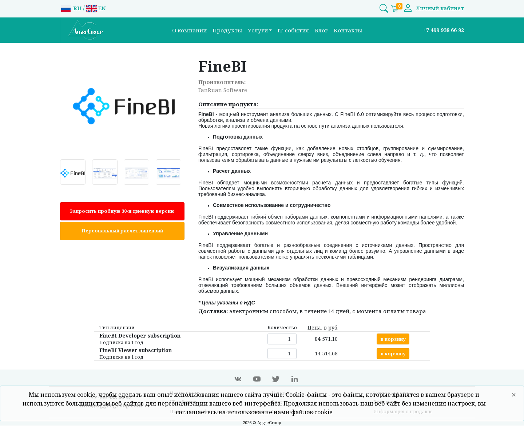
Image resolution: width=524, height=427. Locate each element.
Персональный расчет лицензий (122, 230)
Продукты (227, 30)
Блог (321, 30)
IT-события (293, 30)
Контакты (348, 30)
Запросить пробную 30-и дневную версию (122, 211)
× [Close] (513, 394)
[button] (260, 30)
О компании (189, 30)
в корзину (393, 339)
